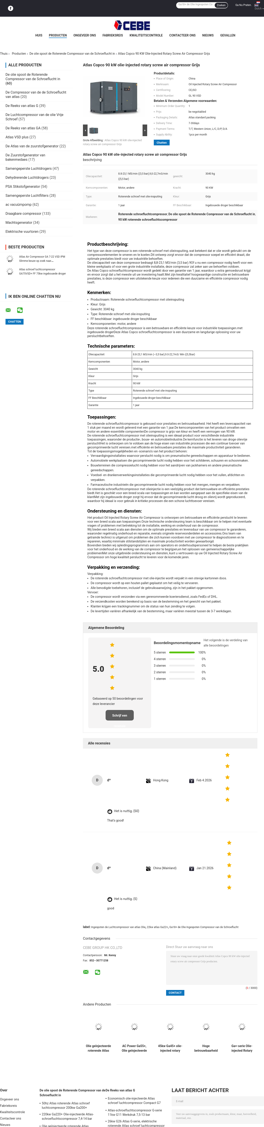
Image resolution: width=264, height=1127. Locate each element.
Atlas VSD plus (17, 137)
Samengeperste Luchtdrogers (29, 168)
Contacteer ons (182, 35)
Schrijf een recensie (119, 717)
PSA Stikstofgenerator (23, 186)
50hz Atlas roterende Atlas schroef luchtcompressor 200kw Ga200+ (66, 1105)
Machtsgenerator (19, 222)
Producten (58, 35)
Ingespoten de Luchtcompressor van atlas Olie (118, 927)
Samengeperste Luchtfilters (27, 195)
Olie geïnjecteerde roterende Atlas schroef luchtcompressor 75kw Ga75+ (98, 1048)
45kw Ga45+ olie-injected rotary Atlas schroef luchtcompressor (170, 1048)
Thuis (3, 53)
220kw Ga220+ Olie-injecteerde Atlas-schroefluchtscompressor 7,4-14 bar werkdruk (68, 1117)
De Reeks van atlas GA (23, 128)
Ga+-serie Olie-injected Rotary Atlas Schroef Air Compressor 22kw (241, 1048)
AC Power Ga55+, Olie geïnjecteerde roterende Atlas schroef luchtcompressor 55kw (134, 1048)
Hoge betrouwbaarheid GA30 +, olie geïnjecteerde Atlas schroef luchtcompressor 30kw (206, 1048)
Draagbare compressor (23, 213)
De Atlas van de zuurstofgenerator (32, 146)
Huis (38, 35)
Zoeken (221, 5)
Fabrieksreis (113, 35)
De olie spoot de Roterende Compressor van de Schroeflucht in (72, 53)
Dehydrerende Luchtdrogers (27, 177)
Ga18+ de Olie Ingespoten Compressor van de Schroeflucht (203, 927)
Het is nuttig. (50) (126, 811)
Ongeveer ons (84, 35)
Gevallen (227, 35)
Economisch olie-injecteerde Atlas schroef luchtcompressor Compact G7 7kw (134, 1101)
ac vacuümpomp (19, 204)
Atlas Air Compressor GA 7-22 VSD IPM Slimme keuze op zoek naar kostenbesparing (42, 261)
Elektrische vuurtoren (22, 231)
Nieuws (208, 35)
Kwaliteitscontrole (146, 35)
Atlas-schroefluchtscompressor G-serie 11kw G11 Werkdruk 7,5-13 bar (135, 1112)
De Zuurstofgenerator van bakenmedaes (25, 157)
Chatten (162, 142)
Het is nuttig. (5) (125, 899)
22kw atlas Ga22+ (157, 927)
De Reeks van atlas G (22, 106)
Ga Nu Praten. (243, 5)
